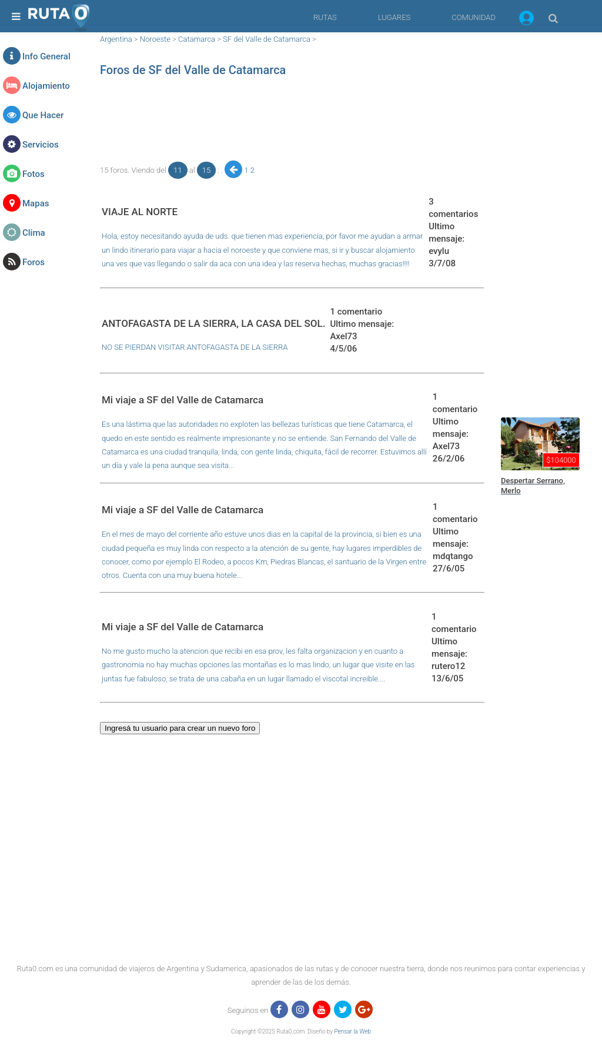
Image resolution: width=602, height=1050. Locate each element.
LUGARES (394, 17)
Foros (33, 262)
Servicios (40, 144)
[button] (526, 20)
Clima (33, 233)
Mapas (35, 203)
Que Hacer (42, 115)
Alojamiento (46, 86)
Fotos (33, 174)
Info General (46, 56)
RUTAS (325, 17)
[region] (292, 120)
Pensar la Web (352, 1031)
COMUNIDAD (474, 17)
